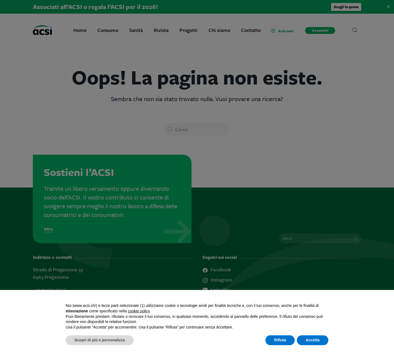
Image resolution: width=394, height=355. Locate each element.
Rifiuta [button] (280, 340)
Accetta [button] (313, 340)
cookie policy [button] (138, 311)
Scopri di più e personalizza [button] (99, 340)
